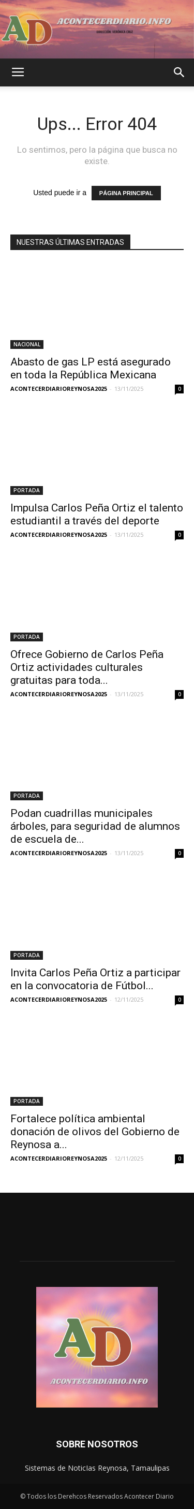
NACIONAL (26, 344)
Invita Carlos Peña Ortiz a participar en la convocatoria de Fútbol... (95, 979)
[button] (179, 72)
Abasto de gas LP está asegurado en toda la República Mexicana (90, 368)
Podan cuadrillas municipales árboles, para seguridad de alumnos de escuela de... (95, 826)
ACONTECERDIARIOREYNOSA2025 (58, 388)
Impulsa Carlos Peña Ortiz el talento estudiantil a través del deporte (96, 514)
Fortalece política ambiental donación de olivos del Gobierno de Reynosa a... (95, 1131)
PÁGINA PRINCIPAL (126, 193)
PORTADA (26, 490)
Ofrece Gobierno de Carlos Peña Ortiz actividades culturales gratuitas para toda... (86, 667)
